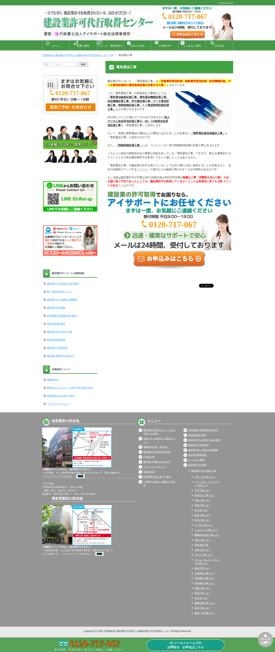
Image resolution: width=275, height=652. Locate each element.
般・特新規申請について (59, 291)
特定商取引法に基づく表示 (61, 395)
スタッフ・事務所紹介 (110, 45)
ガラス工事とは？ (204, 555)
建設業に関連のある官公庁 (61, 355)
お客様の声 (165, 45)
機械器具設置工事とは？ (207, 535)
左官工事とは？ (203, 520)
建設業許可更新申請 (57, 347)
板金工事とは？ (203, 515)
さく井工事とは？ (204, 525)
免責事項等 (52, 379)
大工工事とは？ (203, 490)
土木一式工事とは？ (205, 477)
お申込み (219, 45)
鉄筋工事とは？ (203, 593)
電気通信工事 (201, 545)
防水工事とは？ (203, 608)
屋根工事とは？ (203, 505)
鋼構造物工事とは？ (205, 603)
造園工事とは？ (203, 588)
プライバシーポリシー (58, 403)
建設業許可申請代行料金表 (157, 452)
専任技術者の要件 (56, 323)
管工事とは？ (201, 510)
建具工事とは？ (203, 568)
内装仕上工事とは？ (205, 495)
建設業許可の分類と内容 (59, 331)
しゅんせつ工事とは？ (206, 530)
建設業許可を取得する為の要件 (63, 283)
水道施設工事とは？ (205, 573)
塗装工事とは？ (203, 500)
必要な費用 (83, 45)
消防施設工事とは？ (205, 578)
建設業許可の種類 (56, 307)
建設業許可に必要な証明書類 (62, 299)
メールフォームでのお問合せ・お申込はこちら (185, 645)
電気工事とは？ (203, 540)
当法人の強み (137, 45)
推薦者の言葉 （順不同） (156, 447)
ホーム (55, 45)
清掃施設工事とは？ (205, 583)
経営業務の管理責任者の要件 (62, 315)
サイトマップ (226, 2)
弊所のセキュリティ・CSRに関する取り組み (70, 387)
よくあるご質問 (192, 45)
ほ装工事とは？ (203, 550)
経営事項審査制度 (56, 339)
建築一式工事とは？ (205, 613)
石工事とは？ (201, 598)
